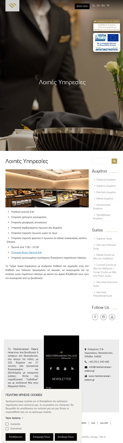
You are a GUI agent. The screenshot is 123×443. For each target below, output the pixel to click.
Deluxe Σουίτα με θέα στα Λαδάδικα (103, 256)
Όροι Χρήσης (13, 418)
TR (107, 5)
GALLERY (104, 423)
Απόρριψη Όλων (41, 437)
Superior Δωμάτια (106, 185)
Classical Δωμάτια (106, 179)
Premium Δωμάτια (106, 192)
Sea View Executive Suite (105, 284)
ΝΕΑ (93, 423)
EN (98, 5)
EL (94, 5)
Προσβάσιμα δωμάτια (101, 216)
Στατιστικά (15, 428)
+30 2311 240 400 (98, 361)
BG (103, 5)
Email (49, 388)
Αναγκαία (15, 424)
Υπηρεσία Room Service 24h (26, 252)
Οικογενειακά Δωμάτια (102, 206)
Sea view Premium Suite (104, 246)
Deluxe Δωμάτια (104, 198)
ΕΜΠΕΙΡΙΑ (82, 423)
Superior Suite (104, 238)
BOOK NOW (82, 6)
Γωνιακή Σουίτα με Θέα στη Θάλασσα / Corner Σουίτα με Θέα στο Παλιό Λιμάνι (104, 270)
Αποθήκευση (15, 437)
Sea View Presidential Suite (102, 294)
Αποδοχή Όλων (66, 437)
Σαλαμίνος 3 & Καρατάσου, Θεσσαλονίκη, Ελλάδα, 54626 (99, 353)
